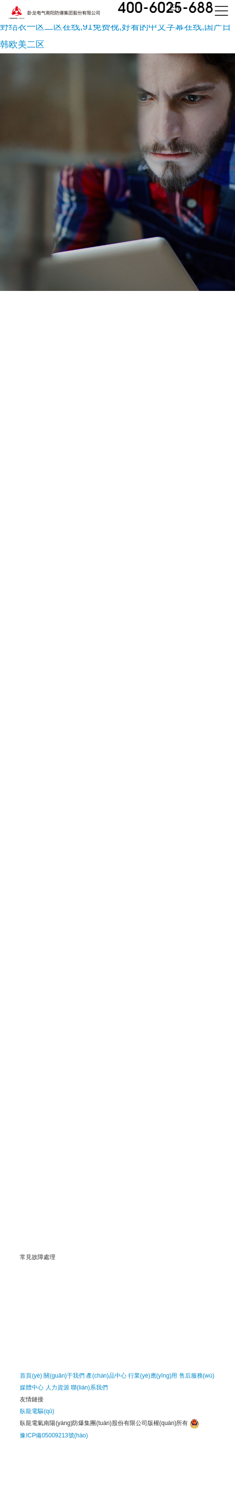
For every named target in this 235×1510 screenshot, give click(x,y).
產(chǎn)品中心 (106, 1375)
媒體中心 (32, 1387)
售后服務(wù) (196, 1375)
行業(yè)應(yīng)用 (152, 1375)
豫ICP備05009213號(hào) (54, 1435)
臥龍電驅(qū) (37, 1411)
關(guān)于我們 (64, 1375)
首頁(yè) (31, 1375)
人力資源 (57, 1387)
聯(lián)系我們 (89, 1387)
